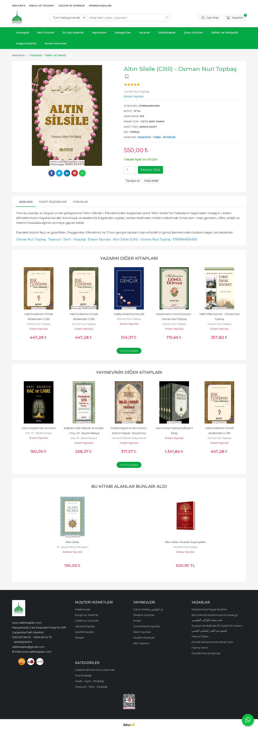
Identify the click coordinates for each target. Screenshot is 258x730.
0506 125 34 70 (42, 637)
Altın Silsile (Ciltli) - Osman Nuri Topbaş (141, 239)
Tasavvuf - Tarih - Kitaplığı (156, 137)
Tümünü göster (129, 350)
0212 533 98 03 (21, 637)
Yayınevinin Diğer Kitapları (129, 372)
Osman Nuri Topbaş (31, 239)
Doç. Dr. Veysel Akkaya (38, 432)
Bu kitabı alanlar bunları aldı (129, 486)
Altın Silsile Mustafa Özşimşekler (185, 542)
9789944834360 (184, 239)
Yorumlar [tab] (80, 201)
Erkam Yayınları (99, 239)
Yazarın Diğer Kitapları (129, 258)
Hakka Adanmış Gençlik (129, 314)
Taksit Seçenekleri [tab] (53, 201)
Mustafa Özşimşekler (185, 546)
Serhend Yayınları (73, 551)
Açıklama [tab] (26, 201)
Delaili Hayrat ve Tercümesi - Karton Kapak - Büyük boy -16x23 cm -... (129, 433)
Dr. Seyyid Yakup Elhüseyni (72, 546)
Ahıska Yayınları (185, 551)
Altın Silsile (72, 542)
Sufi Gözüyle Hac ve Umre (38, 428)
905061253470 (23, 642)
